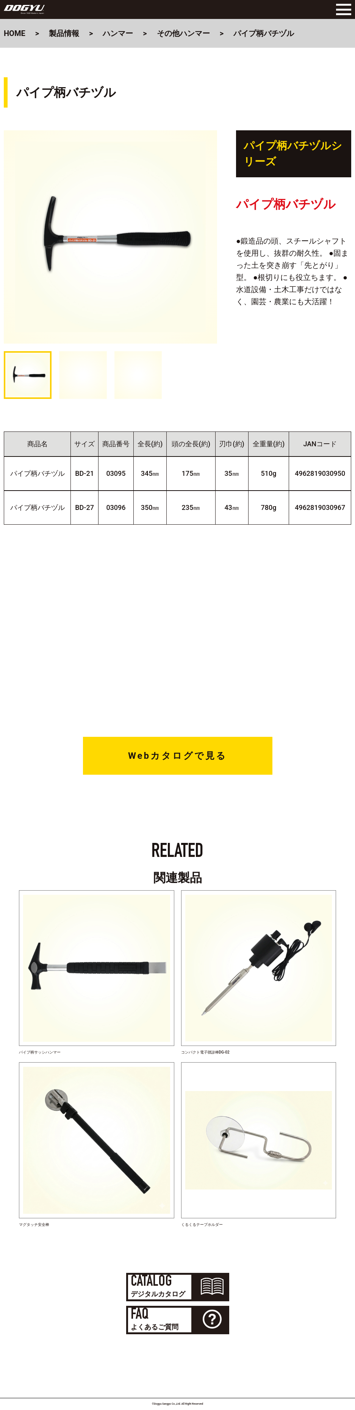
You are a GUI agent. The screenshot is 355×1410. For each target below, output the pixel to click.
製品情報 (64, 33)
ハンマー (118, 33)
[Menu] (341, 9)
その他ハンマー (183, 33)
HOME (14, 33)
